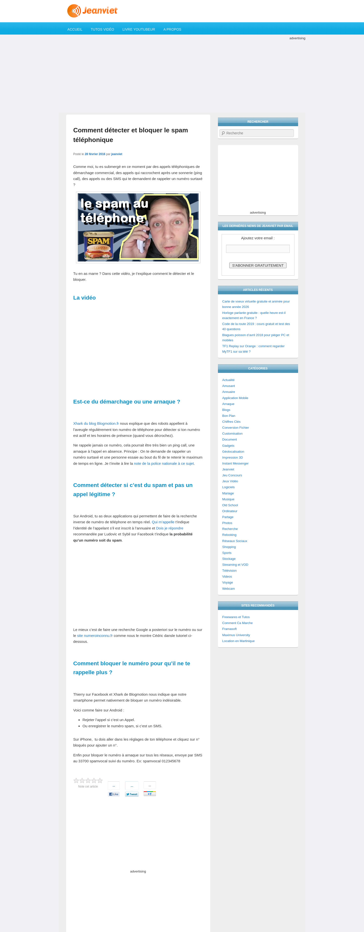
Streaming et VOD (235, 565)
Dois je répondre (169, 528)
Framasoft (229, 629)
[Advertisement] (182, 75)
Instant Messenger (235, 463)
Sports (227, 553)
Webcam (228, 588)
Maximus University (236, 635)
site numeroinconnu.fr (95, 635)
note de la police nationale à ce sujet (164, 463)
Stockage (229, 559)
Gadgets (228, 445)
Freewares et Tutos (236, 617)
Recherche (230, 529)
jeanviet (116, 154)
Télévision (229, 570)
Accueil (74, 29)
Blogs (226, 410)
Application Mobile (235, 398)
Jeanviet (228, 469)
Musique (228, 499)
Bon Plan (228, 416)
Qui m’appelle (163, 522)
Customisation (232, 433)
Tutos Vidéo (102, 29)
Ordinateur (229, 511)
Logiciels (228, 487)
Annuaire (228, 392)
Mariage (228, 493)
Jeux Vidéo (230, 481)
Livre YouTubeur (138, 29)
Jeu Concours (232, 475)
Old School (230, 505)
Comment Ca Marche (237, 623)
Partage (228, 517)
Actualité (228, 380)
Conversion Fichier (235, 427)
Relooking (229, 535)
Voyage (227, 582)
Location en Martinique (238, 641)
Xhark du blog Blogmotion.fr (96, 423)
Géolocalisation (233, 451)
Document (229, 439)
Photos (227, 523)
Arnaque (228, 404)
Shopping (229, 547)
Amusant (228, 386)
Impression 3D (232, 457)
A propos (172, 29)
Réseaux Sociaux (234, 541)
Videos (227, 576)
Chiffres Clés (231, 422)
